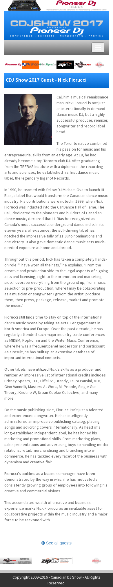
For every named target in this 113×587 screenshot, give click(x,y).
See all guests (56, 543)
